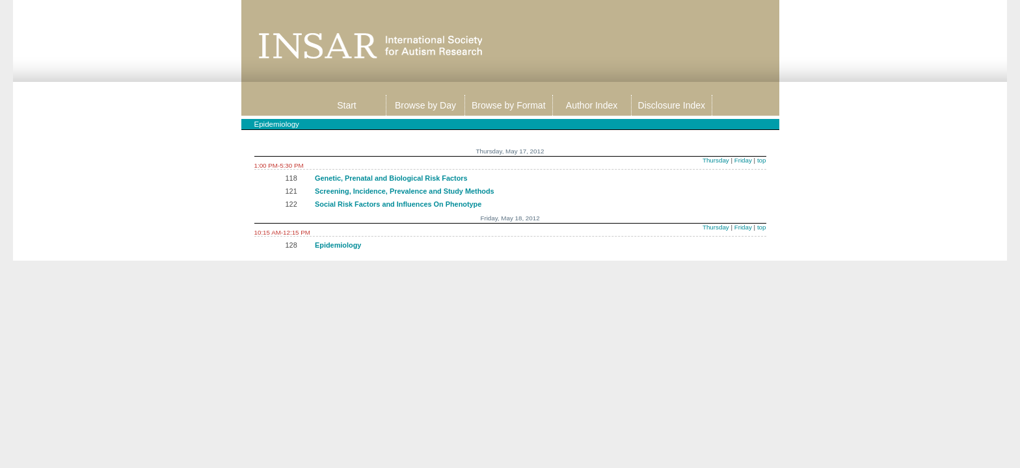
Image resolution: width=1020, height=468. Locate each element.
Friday (743, 160)
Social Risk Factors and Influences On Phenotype (398, 204)
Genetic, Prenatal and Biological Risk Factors (391, 178)
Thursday (716, 160)
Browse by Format (509, 105)
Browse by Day (425, 105)
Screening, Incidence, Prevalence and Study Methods (404, 191)
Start (346, 105)
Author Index (591, 105)
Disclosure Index (672, 105)
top (761, 160)
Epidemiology (338, 245)
